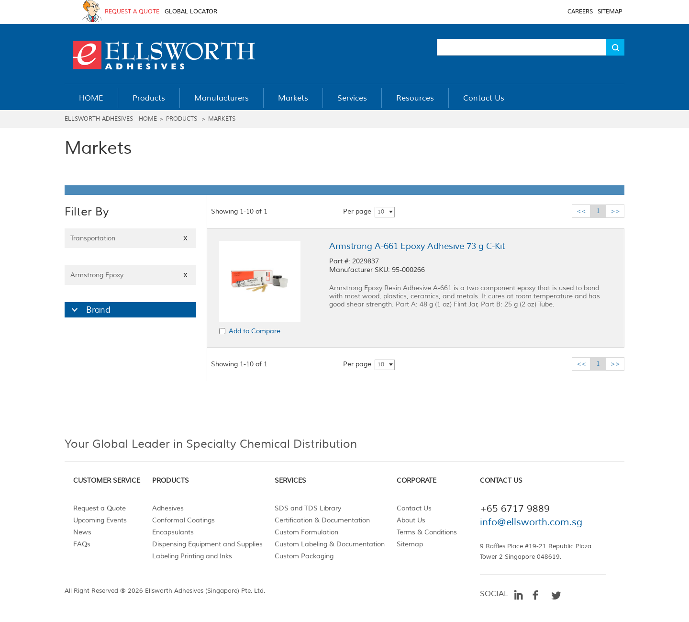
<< (581, 211)
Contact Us (414, 508)
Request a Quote (99, 508)
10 (381, 211)
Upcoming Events (100, 520)
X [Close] (185, 238)
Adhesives (168, 508)
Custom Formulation (306, 532)
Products (181, 119)
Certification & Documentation (322, 520)
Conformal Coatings (183, 520)
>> (615, 211)
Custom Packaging (304, 556)
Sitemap (410, 544)
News (82, 532)
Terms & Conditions (427, 532)
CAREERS (580, 11)
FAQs (81, 544)
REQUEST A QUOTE (132, 11)
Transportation (130, 238)
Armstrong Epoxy (130, 275)
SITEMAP (610, 11)
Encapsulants (173, 532)
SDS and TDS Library (308, 508)
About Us (411, 520)
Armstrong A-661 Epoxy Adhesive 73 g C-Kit (417, 246)
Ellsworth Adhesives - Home (111, 119)
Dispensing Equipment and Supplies (207, 544)
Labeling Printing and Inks (192, 556)
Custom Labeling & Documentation (330, 544)
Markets (221, 119)
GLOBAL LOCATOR (191, 11)
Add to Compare (254, 331)
